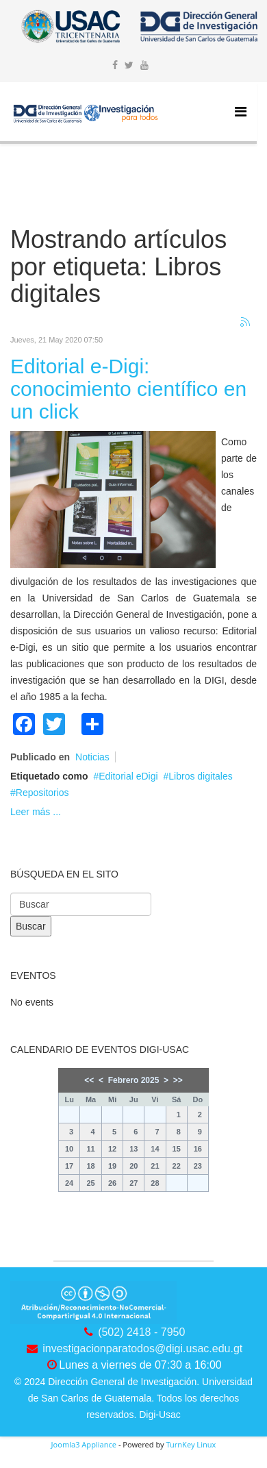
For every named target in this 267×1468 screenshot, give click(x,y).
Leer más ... (35, 811)
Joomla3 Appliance (83, 1444)
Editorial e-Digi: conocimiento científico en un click (128, 389)
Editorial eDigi (128, 776)
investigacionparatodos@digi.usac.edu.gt (142, 1348)
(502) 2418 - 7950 (141, 1332)
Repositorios (42, 792)
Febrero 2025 (134, 1080)
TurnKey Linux (191, 1444)
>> (178, 1080)
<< (89, 1080)
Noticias (92, 756)
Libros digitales (200, 776)
